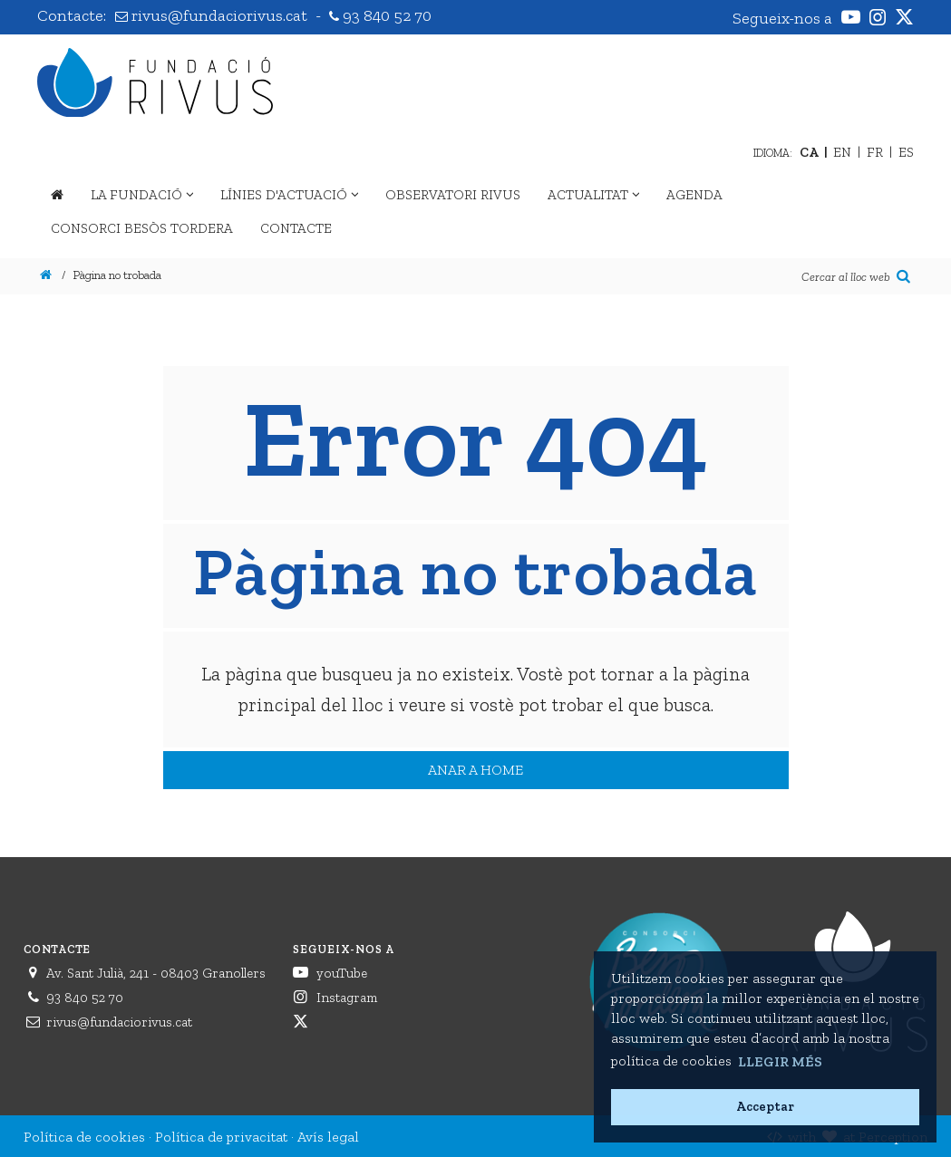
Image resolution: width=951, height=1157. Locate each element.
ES (906, 152)
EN (842, 152)
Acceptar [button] (765, 1106)
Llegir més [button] (780, 1061)
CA (809, 152)
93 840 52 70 (380, 15)
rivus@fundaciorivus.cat (213, 15)
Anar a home (475, 769)
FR (875, 152)
